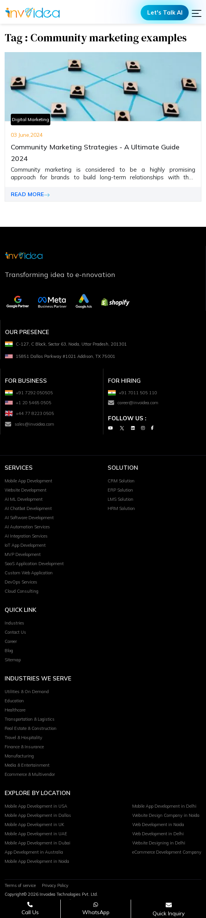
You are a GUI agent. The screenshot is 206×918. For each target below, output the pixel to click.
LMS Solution (120, 499)
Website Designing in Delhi (158, 843)
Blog (9, 651)
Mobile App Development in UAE (36, 834)
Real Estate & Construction (30, 728)
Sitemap (13, 660)
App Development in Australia (34, 852)
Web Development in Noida (158, 825)
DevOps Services (21, 582)
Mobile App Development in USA (36, 806)
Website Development (26, 490)
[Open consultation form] (168, 909)
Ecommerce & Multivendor (30, 774)
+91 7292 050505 (29, 393)
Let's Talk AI (165, 12)
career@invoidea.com (133, 403)
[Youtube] (110, 428)
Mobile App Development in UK (34, 825)
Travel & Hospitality (23, 738)
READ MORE (30, 194)
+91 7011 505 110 (132, 393)
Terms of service (20, 885)
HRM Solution (121, 508)
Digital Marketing (30, 119)
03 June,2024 (27, 134)
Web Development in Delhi (158, 834)
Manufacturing (19, 756)
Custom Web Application (29, 573)
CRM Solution (121, 481)
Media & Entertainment (27, 765)
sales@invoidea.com (29, 424)
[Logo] (32, 13)
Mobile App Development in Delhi (164, 806)
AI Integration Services (26, 536)
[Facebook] (152, 428)
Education (14, 701)
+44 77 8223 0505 (29, 414)
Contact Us (15, 632)
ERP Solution (120, 490)
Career (11, 641)
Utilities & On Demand (27, 692)
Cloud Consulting (21, 591)
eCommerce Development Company (166, 852)
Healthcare (15, 710)
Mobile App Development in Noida (37, 861)
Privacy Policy (55, 885)
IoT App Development (25, 545)
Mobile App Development (28, 481)
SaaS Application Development (34, 564)
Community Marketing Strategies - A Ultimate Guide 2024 (95, 153)
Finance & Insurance (24, 747)
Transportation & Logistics (30, 719)
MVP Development (23, 554)
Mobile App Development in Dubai (37, 843)
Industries (14, 623)
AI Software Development (29, 518)
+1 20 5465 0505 (28, 403)
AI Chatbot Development (28, 508)
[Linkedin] (133, 428)
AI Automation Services (27, 527)
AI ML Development (24, 499)
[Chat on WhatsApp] (96, 908)
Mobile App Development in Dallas (38, 815)
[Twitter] (122, 428)
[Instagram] (143, 428)
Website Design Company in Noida (165, 815)
